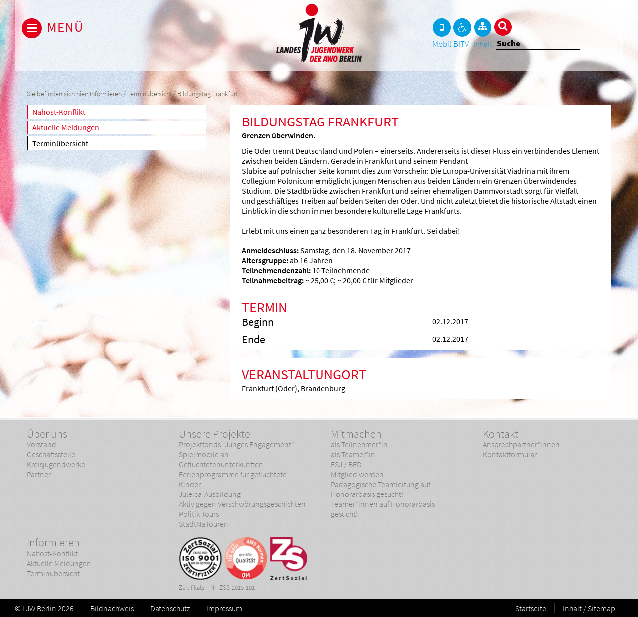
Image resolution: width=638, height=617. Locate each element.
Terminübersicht (149, 94)
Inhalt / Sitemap (589, 608)
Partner (39, 474)
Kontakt (500, 434)
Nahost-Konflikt (58, 112)
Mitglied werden (357, 474)
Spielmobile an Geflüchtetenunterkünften (221, 459)
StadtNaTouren (203, 524)
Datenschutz (170, 608)
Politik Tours (199, 514)
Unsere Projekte (214, 434)
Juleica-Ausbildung (210, 494)
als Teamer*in (353, 454)
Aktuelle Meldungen (65, 127)
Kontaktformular (510, 454)
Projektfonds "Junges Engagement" (236, 444)
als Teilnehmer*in (359, 444)
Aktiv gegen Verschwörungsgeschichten (242, 504)
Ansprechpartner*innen (521, 444)
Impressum (224, 608)
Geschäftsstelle (51, 454)
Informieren (106, 94)
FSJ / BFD (346, 464)
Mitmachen (356, 434)
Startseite (530, 608)
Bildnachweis (112, 608)
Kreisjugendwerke (56, 464)
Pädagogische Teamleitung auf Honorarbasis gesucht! (380, 489)
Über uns (47, 434)
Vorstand (41, 444)
